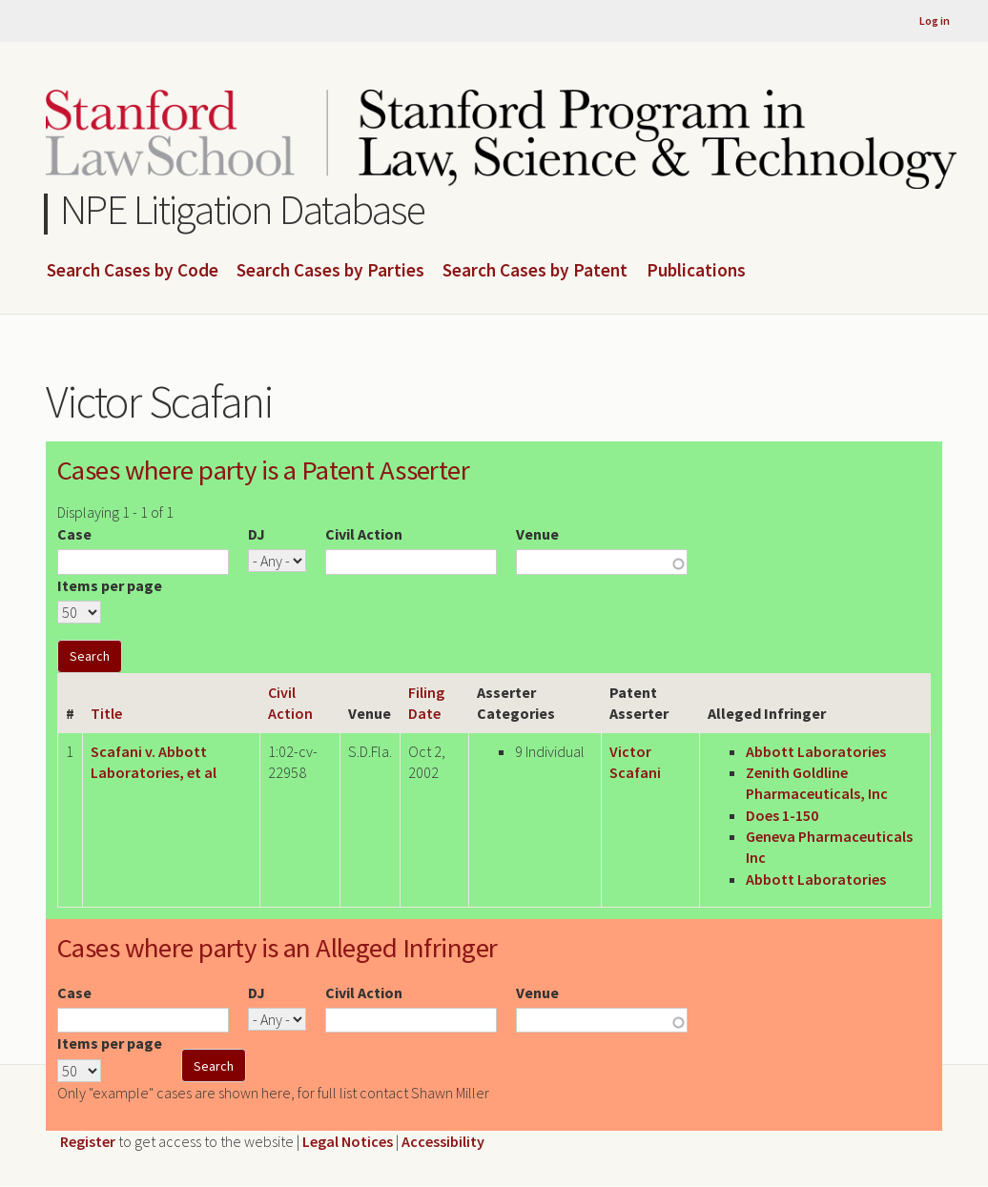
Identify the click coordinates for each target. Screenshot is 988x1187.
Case (74, 533)
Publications (696, 270)
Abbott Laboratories (816, 751)
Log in (934, 20)
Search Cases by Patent (535, 270)
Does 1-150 (782, 815)
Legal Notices (347, 1141)
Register (87, 1141)
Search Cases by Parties (330, 270)
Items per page (109, 585)
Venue (537, 533)
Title (106, 713)
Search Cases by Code (132, 270)
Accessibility (442, 1141)
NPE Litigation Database (242, 209)
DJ (256, 533)
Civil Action (363, 533)
